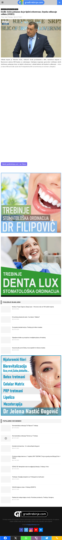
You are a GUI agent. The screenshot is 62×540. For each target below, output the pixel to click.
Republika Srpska (10, 9)
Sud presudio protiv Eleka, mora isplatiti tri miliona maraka (28, 348)
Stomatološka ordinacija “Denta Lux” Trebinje (25, 436)
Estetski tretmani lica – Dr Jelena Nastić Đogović (25, 446)
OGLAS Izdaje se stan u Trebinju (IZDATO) (24, 487)
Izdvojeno (3, 9)
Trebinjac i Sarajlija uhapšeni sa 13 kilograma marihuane (28, 477)
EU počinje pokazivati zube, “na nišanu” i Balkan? (26, 317)
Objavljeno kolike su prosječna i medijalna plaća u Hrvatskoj (29, 337)
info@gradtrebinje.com (32, 524)
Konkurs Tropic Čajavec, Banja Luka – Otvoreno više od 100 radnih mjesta (33, 307)
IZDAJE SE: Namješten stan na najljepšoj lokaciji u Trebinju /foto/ (30, 466)
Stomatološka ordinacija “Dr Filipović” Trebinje (25, 425)
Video (16, 9)
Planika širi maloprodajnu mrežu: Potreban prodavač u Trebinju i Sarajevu (33, 497)
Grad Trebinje (9, 17)
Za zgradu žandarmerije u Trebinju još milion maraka (27, 327)
